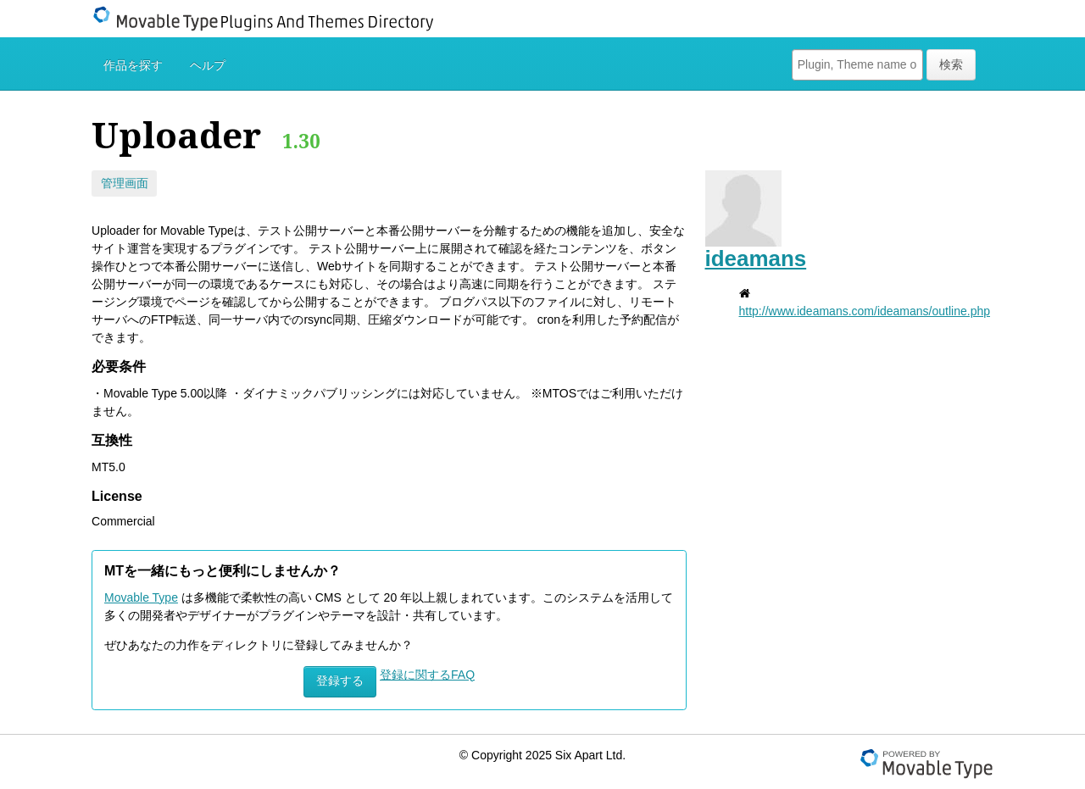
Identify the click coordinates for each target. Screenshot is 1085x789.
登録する (340, 680)
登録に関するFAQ (427, 674)
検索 (951, 64)
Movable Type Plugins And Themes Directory (274, 18)
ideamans (756, 258)
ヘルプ (207, 65)
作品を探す (133, 65)
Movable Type (141, 597)
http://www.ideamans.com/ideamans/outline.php (865, 311)
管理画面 (124, 183)
